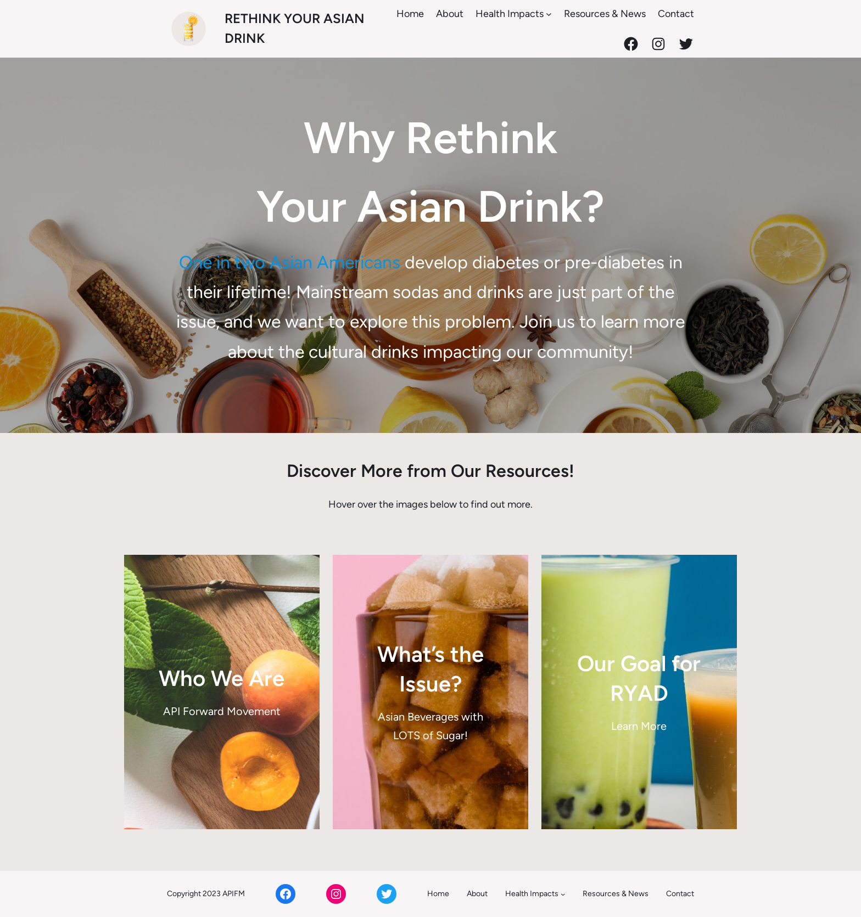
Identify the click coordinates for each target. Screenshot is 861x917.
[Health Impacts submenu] (549, 14)
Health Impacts (510, 14)
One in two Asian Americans (289, 262)
